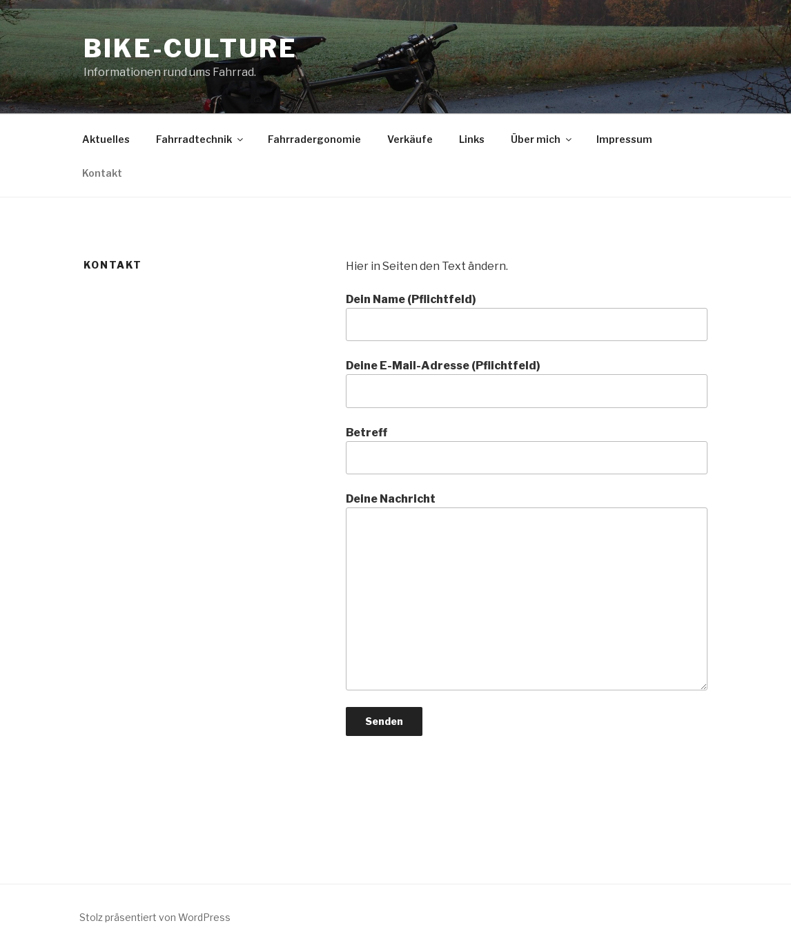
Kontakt (102, 173)
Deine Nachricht (526, 591)
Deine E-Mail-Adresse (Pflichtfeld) (526, 383)
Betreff (526, 450)
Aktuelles (106, 139)
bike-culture (190, 48)
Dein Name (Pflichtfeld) (526, 317)
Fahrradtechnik (200, 139)
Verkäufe (410, 139)
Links (472, 139)
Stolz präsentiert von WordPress (155, 917)
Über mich (542, 139)
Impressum (624, 139)
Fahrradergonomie (314, 139)
